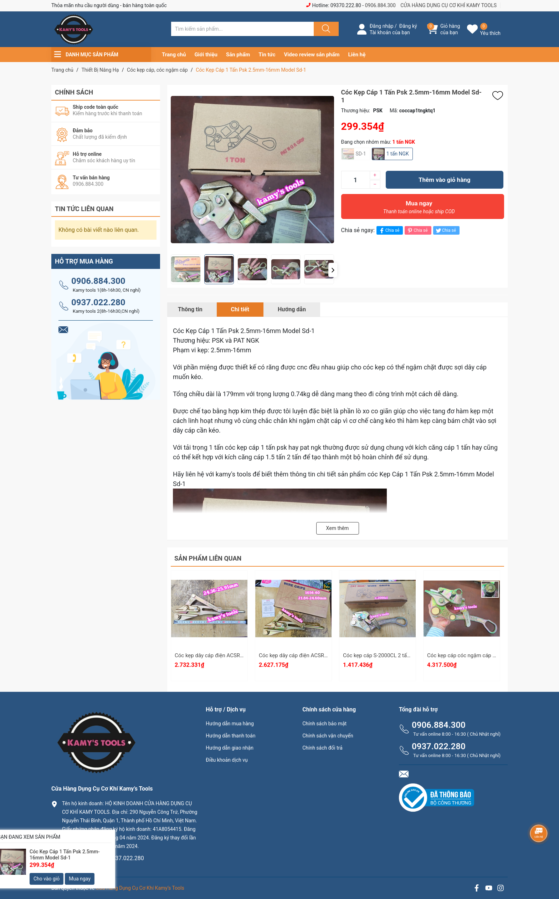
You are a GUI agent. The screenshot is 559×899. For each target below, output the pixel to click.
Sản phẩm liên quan (207, 558)
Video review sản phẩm (312, 54)
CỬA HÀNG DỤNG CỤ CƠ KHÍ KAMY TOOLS (448, 5)
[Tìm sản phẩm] (242, 29)
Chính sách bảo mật (324, 723)
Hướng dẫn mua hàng (229, 723)
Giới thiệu (205, 54)
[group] (258, 169)
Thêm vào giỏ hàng (444, 179)
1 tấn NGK (397, 154)
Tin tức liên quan (84, 209)
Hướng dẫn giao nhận (229, 748)
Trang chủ (174, 54)
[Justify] (325, 29)
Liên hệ (357, 54)
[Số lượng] (355, 180)
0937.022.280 (98, 302)
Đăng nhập (382, 26)
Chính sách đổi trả (322, 748)
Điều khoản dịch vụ (226, 760)
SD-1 (361, 154)
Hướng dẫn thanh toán (230, 736)
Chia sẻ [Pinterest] (416, 230)
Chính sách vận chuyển (327, 736)
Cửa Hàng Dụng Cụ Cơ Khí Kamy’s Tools (140, 888)
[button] (332, 270)
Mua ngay (419, 209)
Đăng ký (408, 26)
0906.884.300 (380, 5)
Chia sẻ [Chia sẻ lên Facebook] (388, 230)
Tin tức (266, 54)
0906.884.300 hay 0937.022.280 (103, 858)
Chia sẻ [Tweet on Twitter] (445, 230)
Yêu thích (490, 33)
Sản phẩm (238, 54)
